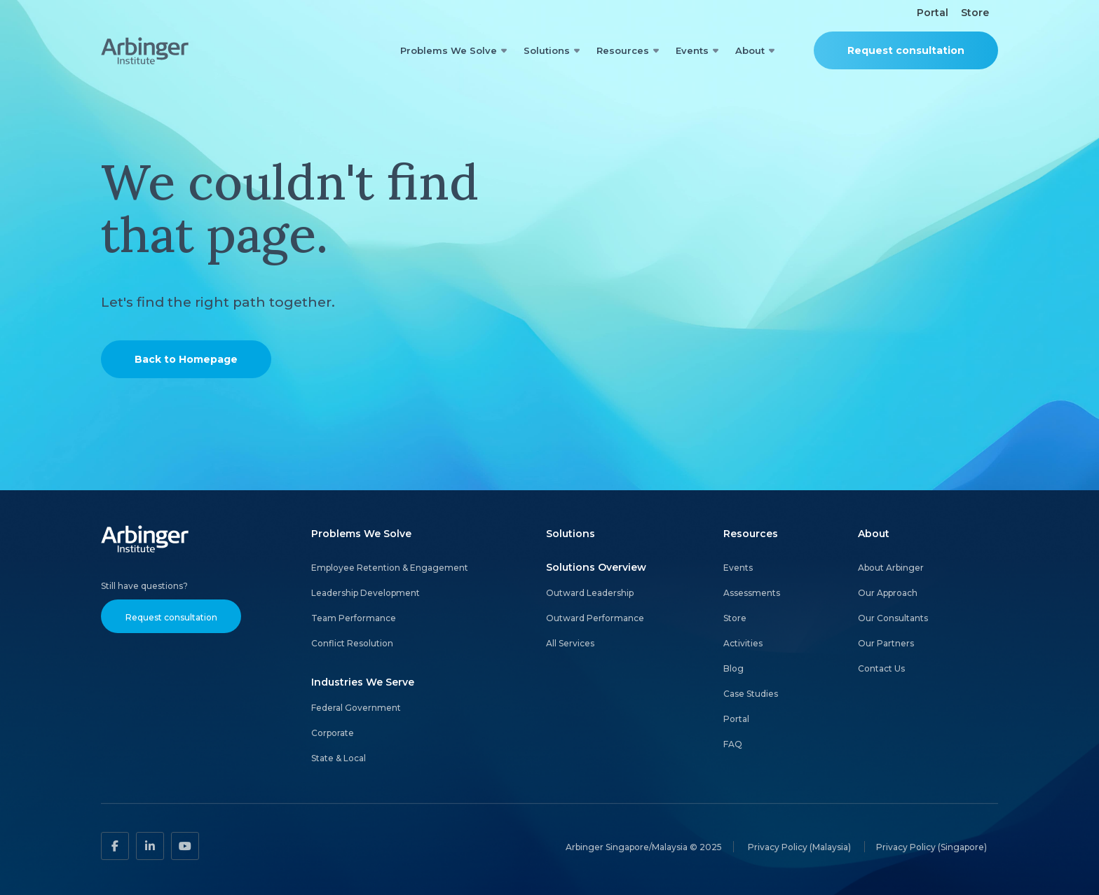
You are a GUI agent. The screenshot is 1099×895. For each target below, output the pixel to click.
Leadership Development (365, 593)
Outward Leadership (590, 593)
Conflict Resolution (352, 643)
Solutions (547, 50)
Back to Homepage (186, 359)
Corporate (332, 733)
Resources (622, 50)
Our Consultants (893, 618)
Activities (743, 643)
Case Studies (750, 693)
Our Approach (887, 593)
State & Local (338, 758)
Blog (733, 668)
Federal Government (356, 707)
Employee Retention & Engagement (389, 567)
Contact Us (881, 668)
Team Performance (353, 618)
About (750, 50)
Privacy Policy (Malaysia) (800, 846)
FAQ (732, 744)
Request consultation (905, 50)
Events (692, 50)
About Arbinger (891, 567)
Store (975, 13)
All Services (570, 643)
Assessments (751, 593)
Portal (932, 13)
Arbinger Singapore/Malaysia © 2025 (644, 846)
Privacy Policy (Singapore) (931, 846)
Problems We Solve (448, 50)
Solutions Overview (596, 567)
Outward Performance (595, 618)
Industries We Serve (362, 682)
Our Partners (886, 643)
